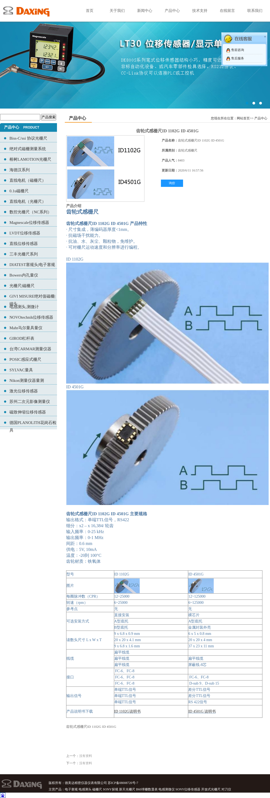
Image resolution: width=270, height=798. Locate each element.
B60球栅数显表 (147, 789)
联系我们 (254, 11)
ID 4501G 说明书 (202, 711)
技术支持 (199, 11)
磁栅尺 (97, 789)
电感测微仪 (166, 789)
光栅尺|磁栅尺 (22, 286)
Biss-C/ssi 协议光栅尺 (28, 138)
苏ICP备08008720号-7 (123, 783)
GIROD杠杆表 (22, 338)
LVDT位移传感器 (24, 233)
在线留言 (227, 11)
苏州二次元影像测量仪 (29, 401)
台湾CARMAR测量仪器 (30, 349)
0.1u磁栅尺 (19, 191)
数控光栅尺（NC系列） (30, 212)
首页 (89, 11)
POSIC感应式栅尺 (25, 359)
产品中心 (172, 11)
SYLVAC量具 (21, 370)
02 (135, 54)
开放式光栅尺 (211, 789)
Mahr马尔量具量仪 (26, 328)
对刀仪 (226, 789)
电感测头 (85, 789)
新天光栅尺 (127, 789)
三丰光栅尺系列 (23, 254)
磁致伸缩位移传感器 (27, 412)
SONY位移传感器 (188, 789)
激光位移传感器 (23, 391)
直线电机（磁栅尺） (27, 180)
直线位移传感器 (23, 243)
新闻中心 (144, 11)
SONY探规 (110, 789)
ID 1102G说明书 (127, 711)
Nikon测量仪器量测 (26, 380)
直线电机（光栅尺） (27, 201)
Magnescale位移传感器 (29, 222)
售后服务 (237, 58)
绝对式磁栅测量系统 (27, 149)
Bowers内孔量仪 (23, 275)
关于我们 (117, 11)
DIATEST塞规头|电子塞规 (32, 264)
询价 (172, 183)
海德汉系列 (19, 170)
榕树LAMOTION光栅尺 (30, 159)
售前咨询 (237, 50)
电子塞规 (71, 789)
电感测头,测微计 (24, 307)
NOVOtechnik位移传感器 (31, 317)
